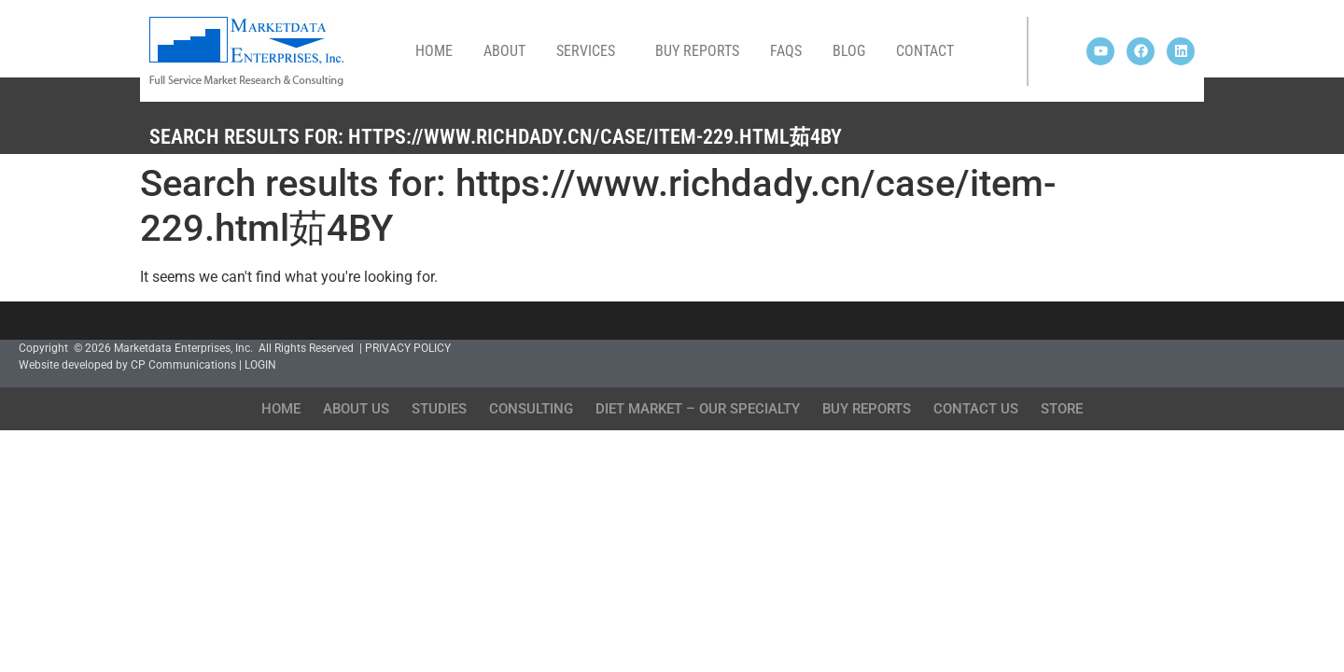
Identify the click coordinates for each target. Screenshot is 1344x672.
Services (590, 51)
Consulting (531, 408)
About (504, 51)
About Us (356, 408)
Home (434, 51)
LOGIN (260, 364)
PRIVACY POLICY (408, 348)
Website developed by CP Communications (127, 364)
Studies (439, 408)
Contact (925, 51)
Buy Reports (697, 51)
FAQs (786, 51)
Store (1062, 408)
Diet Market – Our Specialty (697, 408)
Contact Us (975, 408)
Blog (849, 51)
